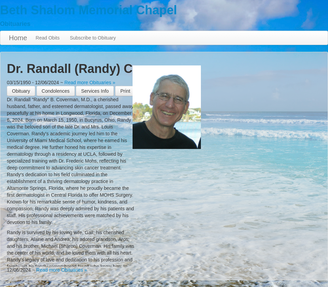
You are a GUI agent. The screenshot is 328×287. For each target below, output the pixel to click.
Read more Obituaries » (90, 82)
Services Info (95, 91)
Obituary (21, 91)
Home (18, 38)
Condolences (56, 91)
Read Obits (47, 38)
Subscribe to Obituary (93, 38)
